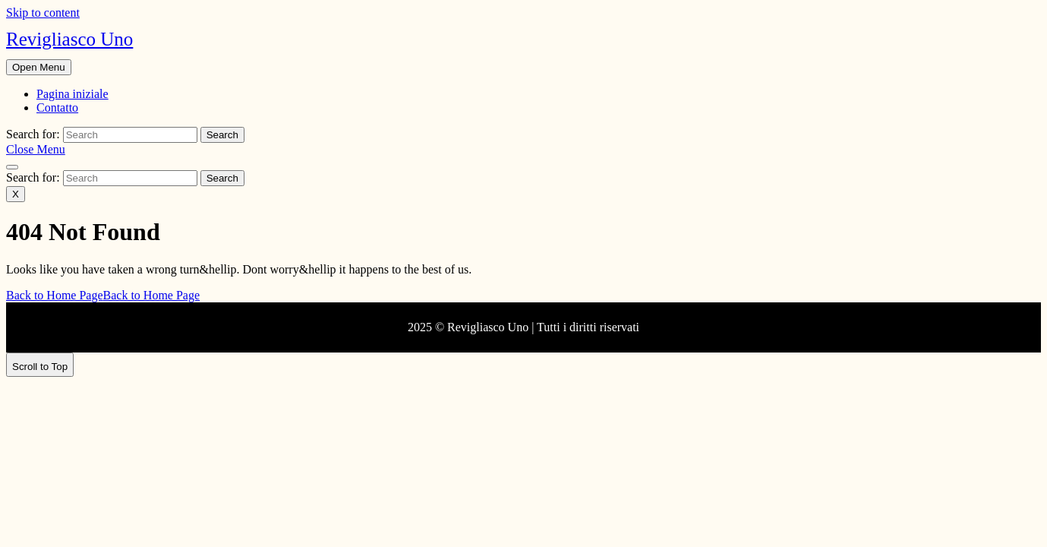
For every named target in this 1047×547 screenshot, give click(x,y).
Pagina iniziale (72, 93)
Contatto (57, 107)
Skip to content (43, 12)
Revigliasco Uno (69, 39)
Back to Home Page (103, 295)
